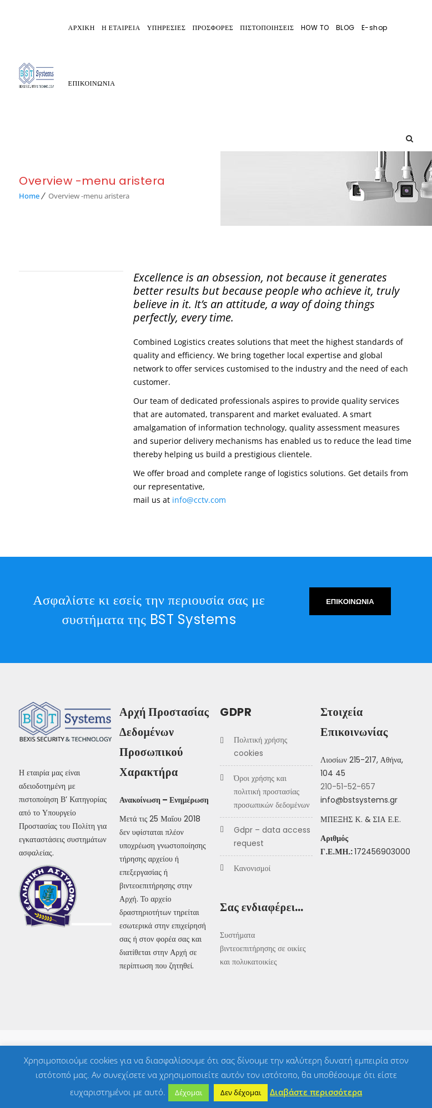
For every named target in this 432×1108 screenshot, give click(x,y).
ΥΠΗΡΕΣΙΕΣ (166, 27)
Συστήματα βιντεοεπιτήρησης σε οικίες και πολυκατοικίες (263, 948)
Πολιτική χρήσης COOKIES (260, 746)
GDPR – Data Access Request (272, 836)
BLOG (345, 27)
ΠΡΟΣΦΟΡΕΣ (212, 27)
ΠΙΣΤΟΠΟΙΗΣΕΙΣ (267, 27)
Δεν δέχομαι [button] (240, 1092)
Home (29, 196)
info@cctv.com (199, 499)
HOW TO (315, 27)
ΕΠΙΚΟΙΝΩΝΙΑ (91, 83)
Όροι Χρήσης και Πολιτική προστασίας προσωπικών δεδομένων (271, 791)
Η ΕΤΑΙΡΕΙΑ (121, 27)
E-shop (374, 27)
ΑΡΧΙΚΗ (81, 27)
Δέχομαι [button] (188, 1092)
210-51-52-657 (347, 786)
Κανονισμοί (252, 868)
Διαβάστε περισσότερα (316, 1091)
